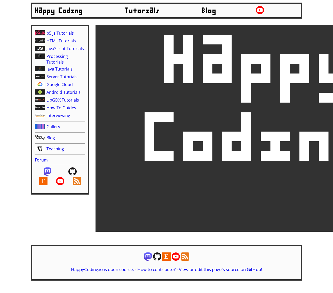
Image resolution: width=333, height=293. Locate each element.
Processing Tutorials (57, 59)
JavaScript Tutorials (65, 48)
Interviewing (58, 115)
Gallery (53, 126)
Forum (41, 160)
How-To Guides (61, 108)
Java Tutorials (59, 69)
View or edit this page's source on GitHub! (220, 269)
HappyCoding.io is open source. (102, 269)
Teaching (55, 149)
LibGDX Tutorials (62, 100)
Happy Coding (59, 10)
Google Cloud (59, 84)
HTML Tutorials (61, 41)
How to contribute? (156, 269)
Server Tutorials (61, 77)
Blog (209, 10)
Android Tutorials (63, 92)
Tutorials (142, 10)
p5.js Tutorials (60, 33)
